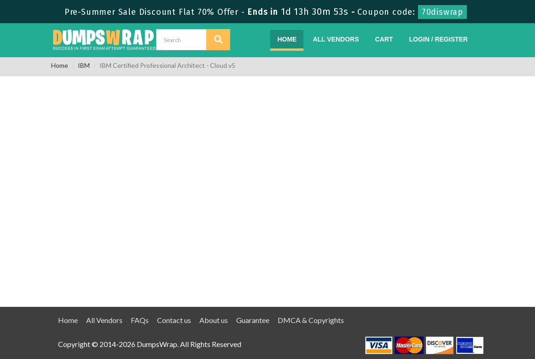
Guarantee (252, 320)
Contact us (174, 320)
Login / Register (438, 39)
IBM (84, 65)
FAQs (140, 320)
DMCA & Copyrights (311, 320)
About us (213, 320)
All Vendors (336, 39)
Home (287, 39)
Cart (384, 39)
